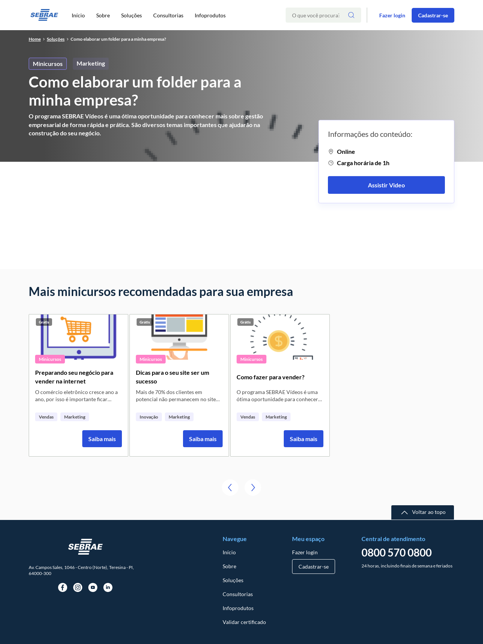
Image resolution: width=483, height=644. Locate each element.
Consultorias (168, 15)
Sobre (103, 15)
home (35, 39)
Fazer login (392, 15)
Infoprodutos (210, 15)
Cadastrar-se (433, 15)
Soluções (131, 15)
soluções (56, 39)
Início (78, 15)
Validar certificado (244, 622)
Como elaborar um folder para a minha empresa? (118, 39)
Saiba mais (102, 438)
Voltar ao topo (429, 512)
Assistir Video (386, 185)
